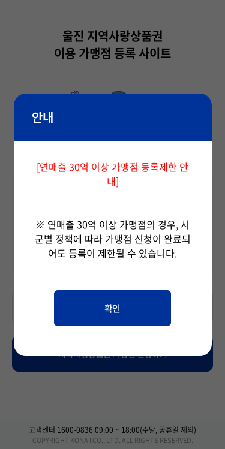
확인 (112, 308)
